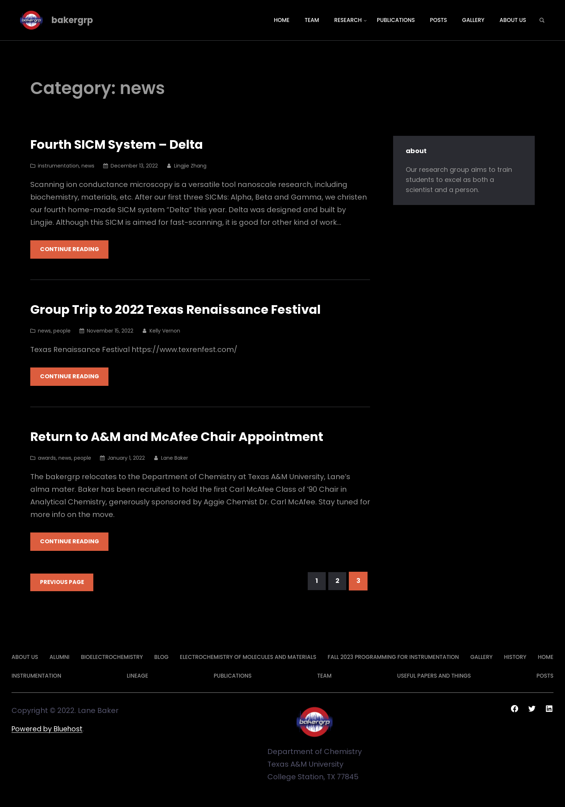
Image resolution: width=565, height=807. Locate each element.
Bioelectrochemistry (112, 657)
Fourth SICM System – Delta (122, 144)
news (87, 165)
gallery (481, 657)
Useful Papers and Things (434, 676)
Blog (161, 657)
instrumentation (58, 165)
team (324, 676)
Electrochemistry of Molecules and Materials (248, 657)
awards (47, 458)
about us (25, 657)
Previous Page (63, 583)
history (515, 657)
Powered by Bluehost (50, 729)
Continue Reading (70, 249)
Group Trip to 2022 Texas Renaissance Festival (183, 310)
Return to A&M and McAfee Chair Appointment (184, 437)
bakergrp (72, 20)
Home (545, 657)
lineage (137, 676)
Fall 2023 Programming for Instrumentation (393, 657)
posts (545, 676)
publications (233, 676)
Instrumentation (36, 676)
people (62, 330)
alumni (59, 657)
